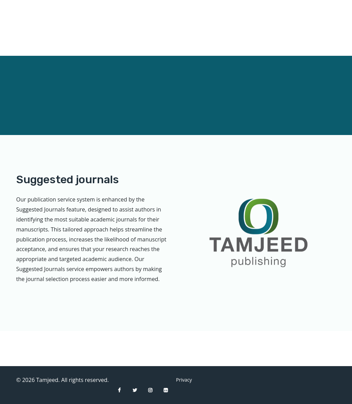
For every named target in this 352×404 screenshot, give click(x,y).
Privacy (181, 379)
